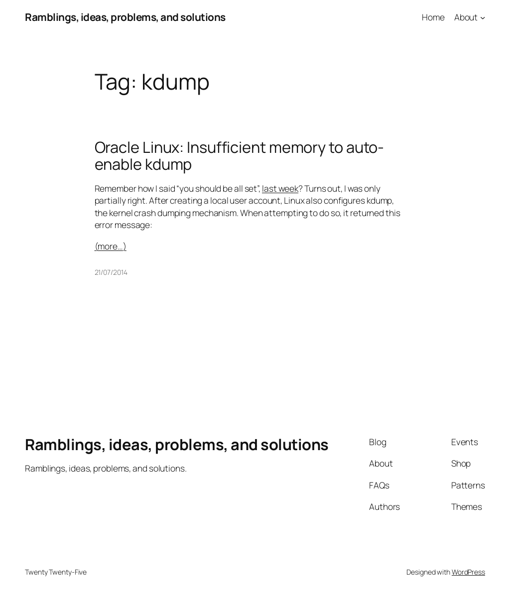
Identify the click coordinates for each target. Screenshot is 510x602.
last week (280, 188)
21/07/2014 (111, 272)
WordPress (468, 572)
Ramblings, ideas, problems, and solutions (125, 17)
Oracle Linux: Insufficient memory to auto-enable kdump (239, 155)
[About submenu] (482, 16)
